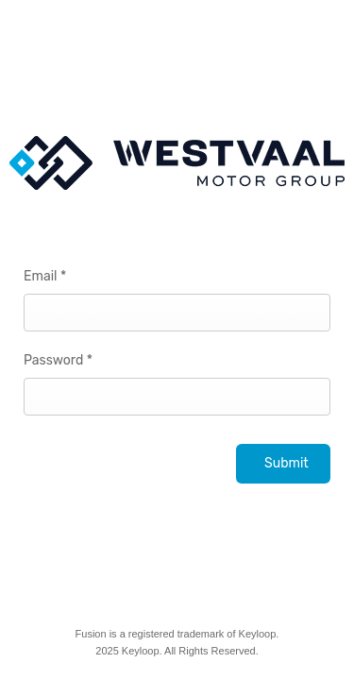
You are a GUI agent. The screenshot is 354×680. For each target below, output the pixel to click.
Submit (286, 463)
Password (58, 360)
